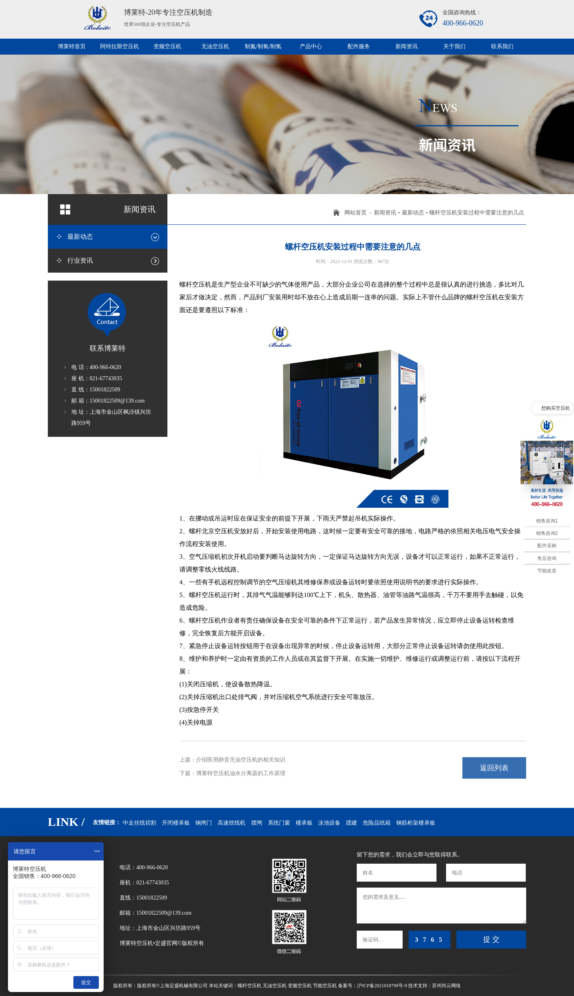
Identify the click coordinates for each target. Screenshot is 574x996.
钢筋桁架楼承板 (415, 823)
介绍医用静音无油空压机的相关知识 (240, 757)
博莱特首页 (72, 46)
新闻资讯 (406, 46)
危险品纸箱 (377, 823)
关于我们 (454, 46)
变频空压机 (167, 46)
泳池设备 (329, 823)
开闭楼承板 (176, 823)
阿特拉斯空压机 (119, 46)
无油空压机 (215, 46)
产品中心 (311, 46)
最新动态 (413, 213)
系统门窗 (279, 823)
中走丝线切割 (139, 823)
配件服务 (359, 46)
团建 (351, 823)
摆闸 (256, 823)
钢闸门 (203, 823)
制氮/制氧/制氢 (263, 46)
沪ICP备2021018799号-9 (382, 985)
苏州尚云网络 (446, 985)
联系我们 (502, 46)
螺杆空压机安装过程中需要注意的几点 (476, 213)
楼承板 (304, 823)
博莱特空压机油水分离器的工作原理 (240, 770)
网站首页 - (359, 213)
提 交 (491, 939)
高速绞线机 (232, 823)
